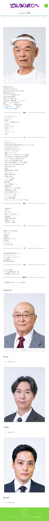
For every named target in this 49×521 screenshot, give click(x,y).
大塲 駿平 (6, 427)
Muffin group (38, 517)
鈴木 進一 (6, 357)
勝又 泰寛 (6, 497)
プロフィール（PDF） (11, 108)
